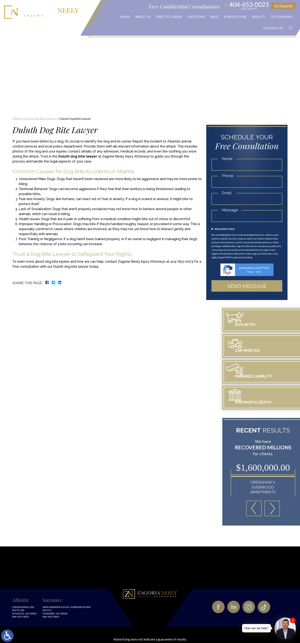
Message (230, 210)
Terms (258, 272)
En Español (283, 6)
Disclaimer (203, 629)
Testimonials (281, 17)
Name (227, 158)
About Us (143, 17)
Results (258, 17)
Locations (196, 17)
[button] (292, 486)
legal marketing (135, 630)
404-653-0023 (249, 5)
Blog (214, 17)
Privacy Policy (223, 629)
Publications (235, 17)
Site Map (186, 629)
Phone (228, 176)
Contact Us (272, 28)
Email (226, 193)
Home (125, 17)
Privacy (250, 272)
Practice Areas (169, 17)
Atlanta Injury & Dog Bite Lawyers (34, 118)
